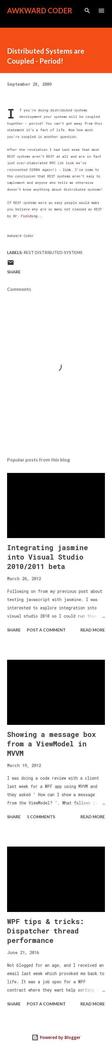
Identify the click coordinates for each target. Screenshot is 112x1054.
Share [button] (14, 271)
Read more (92, 629)
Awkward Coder (39, 10)
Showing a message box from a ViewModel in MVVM (51, 744)
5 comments (41, 816)
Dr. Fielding (25, 216)
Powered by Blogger (56, 1037)
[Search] (87, 10)
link (67, 169)
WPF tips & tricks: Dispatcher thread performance (45, 931)
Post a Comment (46, 629)
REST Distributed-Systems (53, 252)
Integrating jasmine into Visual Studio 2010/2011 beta (47, 557)
